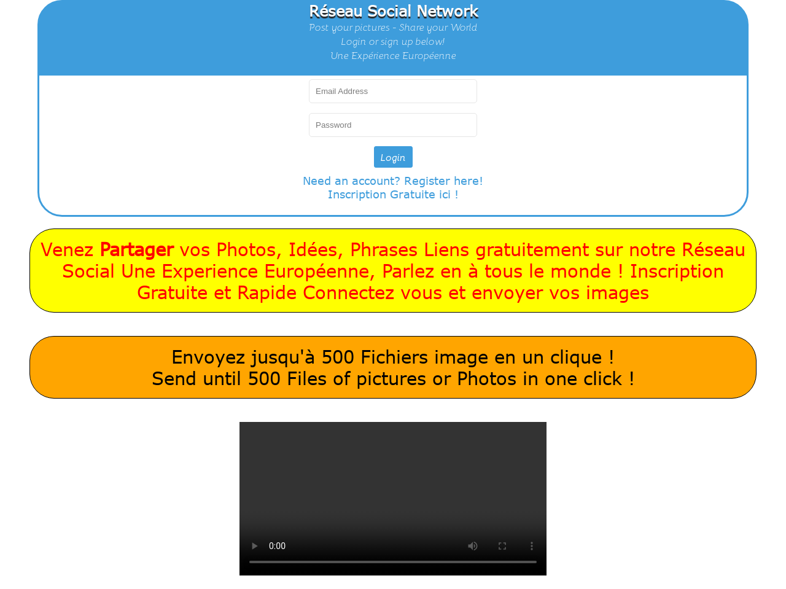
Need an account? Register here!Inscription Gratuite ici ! (393, 187)
